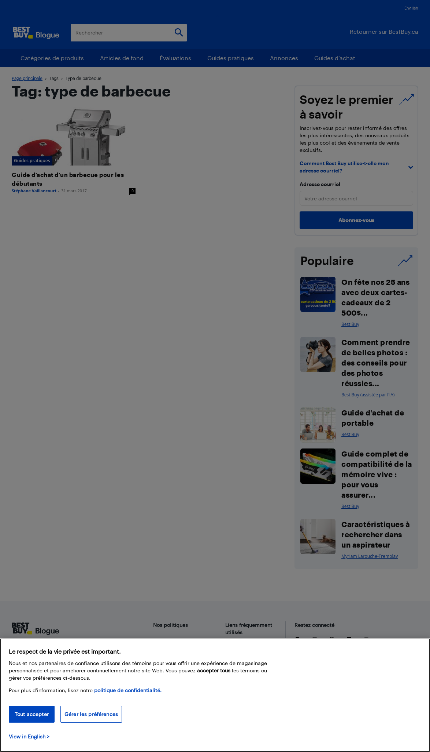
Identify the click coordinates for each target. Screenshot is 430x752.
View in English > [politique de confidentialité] (29, 736)
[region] (215, 695)
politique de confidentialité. (128, 690)
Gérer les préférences (91, 714)
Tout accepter (32, 714)
